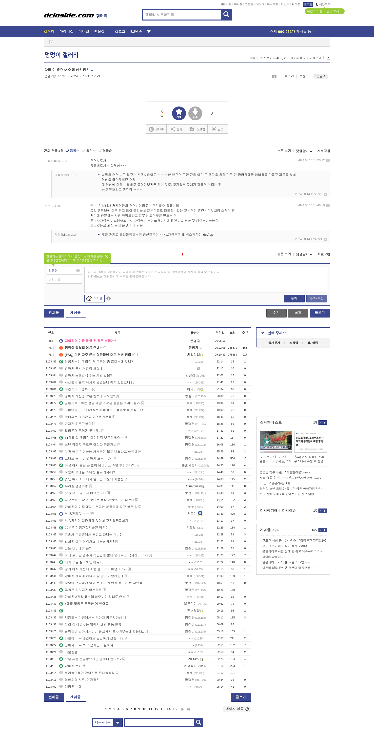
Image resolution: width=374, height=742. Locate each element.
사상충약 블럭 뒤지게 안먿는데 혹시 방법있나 (94, 382)
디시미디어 (268, 511)
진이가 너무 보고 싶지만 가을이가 (86, 645)
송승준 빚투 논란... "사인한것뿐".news (285, 472)
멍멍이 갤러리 (61, 55)
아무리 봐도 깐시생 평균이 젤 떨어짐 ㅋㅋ (290, 568)
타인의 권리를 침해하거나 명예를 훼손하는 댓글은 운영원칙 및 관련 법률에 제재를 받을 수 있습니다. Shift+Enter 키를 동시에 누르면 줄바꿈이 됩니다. (154, 274)
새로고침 (323, 151)
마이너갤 (225, 4)
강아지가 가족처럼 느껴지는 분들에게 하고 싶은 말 (98, 507)
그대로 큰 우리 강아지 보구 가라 (85, 458)
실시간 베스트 (271, 422)
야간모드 (323, 4)
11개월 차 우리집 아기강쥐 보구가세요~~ (91, 438)
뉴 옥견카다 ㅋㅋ (74, 514)
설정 (253, 58)
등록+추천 (316, 298)
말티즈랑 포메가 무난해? (79, 431)
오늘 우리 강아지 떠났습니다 (82, 493)
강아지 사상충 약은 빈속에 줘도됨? (87, 396)
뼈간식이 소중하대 (75, 389)
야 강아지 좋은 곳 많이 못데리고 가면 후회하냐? (96, 465)
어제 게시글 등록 (292, 32)
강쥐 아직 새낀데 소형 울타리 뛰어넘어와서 (93, 569)
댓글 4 (320, 76)
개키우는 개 (70, 687)
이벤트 (285, 4)
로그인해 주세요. (274, 333)
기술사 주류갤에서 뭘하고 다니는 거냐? (90, 534)
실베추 (156, 129)
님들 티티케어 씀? (75, 548)
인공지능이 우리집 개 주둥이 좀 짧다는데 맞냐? (96, 361)
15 (175, 709)
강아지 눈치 (70, 666)
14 (169, 709)
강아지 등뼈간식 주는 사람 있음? (85, 375)
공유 (177, 129)
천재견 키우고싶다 (75, 424)
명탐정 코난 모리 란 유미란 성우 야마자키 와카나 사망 (293, 488)
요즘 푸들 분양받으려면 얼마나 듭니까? (90, 659)
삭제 (328, 160)
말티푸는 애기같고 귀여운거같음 (85, 417)
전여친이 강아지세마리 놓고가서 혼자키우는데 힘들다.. (101, 631)
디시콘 (296, 4)
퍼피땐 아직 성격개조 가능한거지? (86, 541)
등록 (294, 298)
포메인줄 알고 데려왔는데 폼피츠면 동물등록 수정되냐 (101, 410)
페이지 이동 (237, 709)
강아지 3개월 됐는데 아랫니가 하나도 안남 (92, 597)
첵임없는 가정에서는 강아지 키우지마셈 (90, 617)
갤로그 (260, 4)
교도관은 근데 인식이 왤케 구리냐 (284, 546)
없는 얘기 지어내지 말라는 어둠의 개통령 (91, 479)
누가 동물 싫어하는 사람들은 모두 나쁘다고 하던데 (98, 451)
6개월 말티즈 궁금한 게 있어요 (84, 604)
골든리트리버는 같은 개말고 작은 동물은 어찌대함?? (99, 403)
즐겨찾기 (274, 343)
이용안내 (316, 58)
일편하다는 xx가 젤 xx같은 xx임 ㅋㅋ (286, 562)
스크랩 (274, 76)
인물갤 (249, 4)
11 (150, 709)
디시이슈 (289, 511)
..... (64, 611)
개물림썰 (68, 652)
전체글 (54, 313)
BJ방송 (136, 32)
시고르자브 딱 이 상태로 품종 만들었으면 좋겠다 (96, 500)
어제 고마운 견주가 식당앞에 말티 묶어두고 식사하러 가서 (103, 555)
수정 (276, 313)
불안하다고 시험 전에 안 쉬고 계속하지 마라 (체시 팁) (294, 551)
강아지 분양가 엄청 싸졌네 (81, 368)
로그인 (308, 4)
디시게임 (272, 4)
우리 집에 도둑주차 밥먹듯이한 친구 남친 (287, 494)
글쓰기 (320, 313)
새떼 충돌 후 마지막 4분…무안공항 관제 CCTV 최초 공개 (293, 478)
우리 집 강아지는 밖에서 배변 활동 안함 (90, 624)
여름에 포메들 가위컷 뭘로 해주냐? (87, 472)
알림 (312, 343)
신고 (218, 129)
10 (144, 709)
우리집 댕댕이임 (73, 486)
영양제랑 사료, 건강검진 (79, 680)
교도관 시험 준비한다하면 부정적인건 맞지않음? (294, 540)
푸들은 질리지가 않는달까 (80, 590)
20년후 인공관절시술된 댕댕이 (84, 528)
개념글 (75, 313)
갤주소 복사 (298, 58)
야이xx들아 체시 (273, 557)
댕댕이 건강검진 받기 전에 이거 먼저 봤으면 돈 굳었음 (100, 583)
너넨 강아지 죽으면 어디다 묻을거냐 (87, 444)
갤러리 (49, 32)
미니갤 (238, 4)
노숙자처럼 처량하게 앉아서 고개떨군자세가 (93, 521)
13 (163, 709)
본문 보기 (284, 151)
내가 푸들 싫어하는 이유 (79, 562)
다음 (182, 709)
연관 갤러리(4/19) (273, 58)
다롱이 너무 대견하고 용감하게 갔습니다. (91, 638)
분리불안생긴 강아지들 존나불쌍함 (87, 673)
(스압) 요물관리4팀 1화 (275, 483)
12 (156, 709)
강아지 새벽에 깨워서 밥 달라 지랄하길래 (91, 576)
